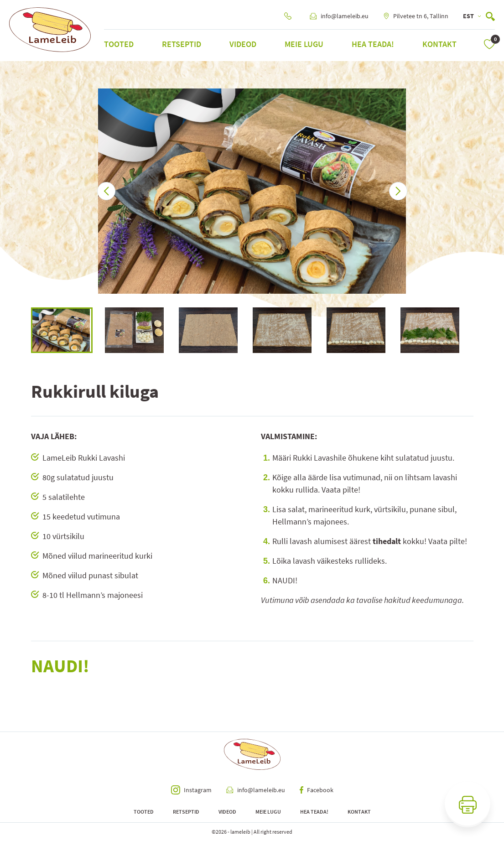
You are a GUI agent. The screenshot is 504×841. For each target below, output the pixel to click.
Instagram (191, 789)
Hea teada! (373, 44)
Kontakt (439, 44)
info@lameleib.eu (339, 16)
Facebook (316, 789)
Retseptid (181, 44)
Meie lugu (304, 44)
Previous (24, 330)
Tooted (119, 44)
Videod (242, 44)
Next (480, 330)
